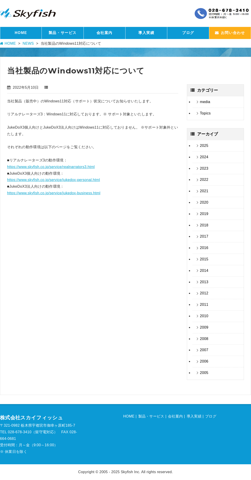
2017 (204, 236)
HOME (21, 33)
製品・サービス (63, 33)
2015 (204, 259)
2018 (204, 225)
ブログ (188, 33)
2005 (204, 373)
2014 (204, 270)
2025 (204, 146)
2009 (204, 327)
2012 (204, 293)
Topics (205, 113)
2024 (204, 157)
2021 (204, 191)
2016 (204, 248)
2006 (204, 361)
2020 (204, 202)
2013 (204, 282)
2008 (204, 339)
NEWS (28, 43)
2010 (204, 316)
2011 (204, 304)
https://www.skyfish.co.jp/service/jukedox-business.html (53, 193)
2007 (204, 350)
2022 (204, 180)
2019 (204, 214)
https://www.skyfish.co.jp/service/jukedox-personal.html (53, 180)
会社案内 (104, 33)
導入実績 (146, 33)
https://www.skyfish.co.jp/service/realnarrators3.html (51, 167)
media (205, 102)
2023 (204, 168)
